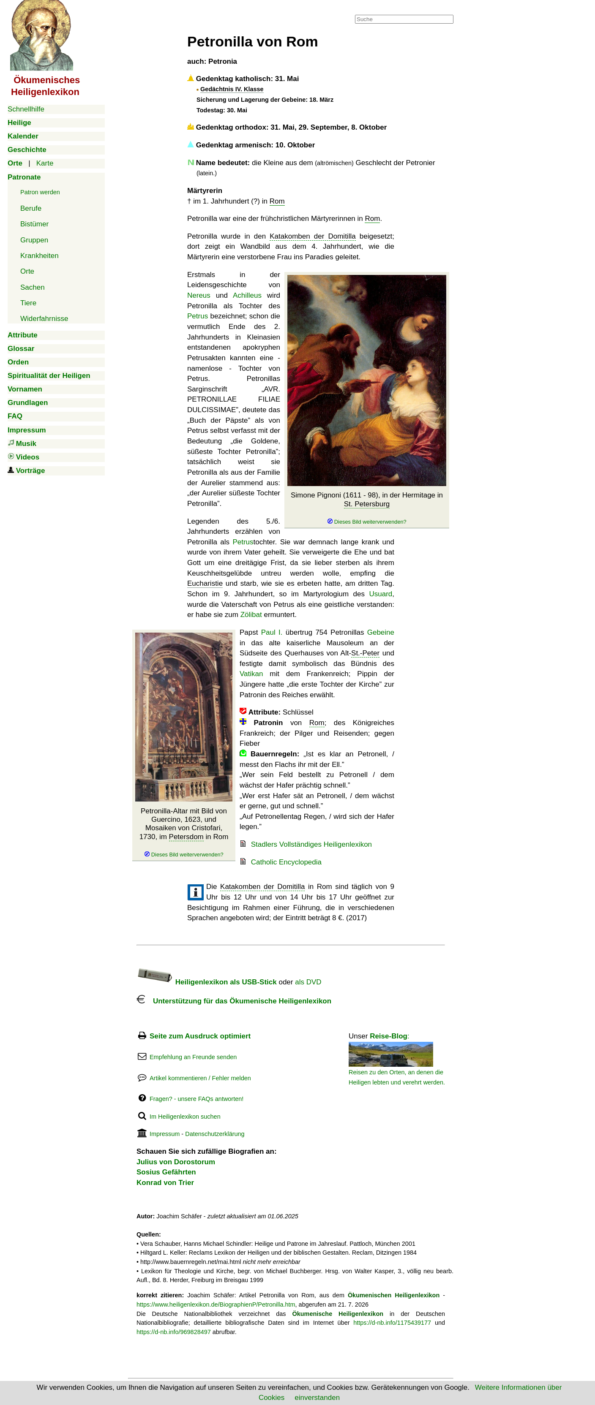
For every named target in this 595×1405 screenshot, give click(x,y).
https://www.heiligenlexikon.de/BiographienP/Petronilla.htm (215, 1304)
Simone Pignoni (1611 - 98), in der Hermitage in (367, 508)
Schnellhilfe (26, 109)
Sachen (32, 287)
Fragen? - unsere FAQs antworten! (196, 1098)
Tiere (28, 303)
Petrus (197, 316)
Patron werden (40, 192)
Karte (45, 163)
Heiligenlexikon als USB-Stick (206, 982)
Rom (277, 201)
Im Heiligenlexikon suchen (185, 1116)
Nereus (198, 295)
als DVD (308, 982)
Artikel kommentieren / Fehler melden (200, 1078)
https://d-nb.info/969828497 (173, 1332)
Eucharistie (205, 583)
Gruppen (34, 240)
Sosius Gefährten (166, 1172)
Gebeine (380, 632)
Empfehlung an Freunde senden (193, 1057)
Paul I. (272, 632)
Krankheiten (39, 256)
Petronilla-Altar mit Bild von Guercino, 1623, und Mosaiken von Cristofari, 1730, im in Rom (184, 832)
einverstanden (317, 1398)
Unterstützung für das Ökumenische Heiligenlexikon (233, 1001)
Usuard (380, 594)
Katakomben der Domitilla (312, 236)
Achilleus (247, 295)
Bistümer (34, 224)
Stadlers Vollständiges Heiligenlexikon (311, 844)
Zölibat (251, 615)
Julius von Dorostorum (175, 1162)
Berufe (30, 208)
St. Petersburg (367, 504)
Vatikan (251, 674)
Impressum (165, 1134)
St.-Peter (365, 653)
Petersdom (186, 837)
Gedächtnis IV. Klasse (232, 89)
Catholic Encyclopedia (286, 862)
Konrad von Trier (165, 1183)
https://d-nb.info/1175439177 (392, 1322)
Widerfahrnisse (44, 319)
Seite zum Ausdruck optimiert (200, 1036)
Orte (27, 271)
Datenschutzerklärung (214, 1134)
